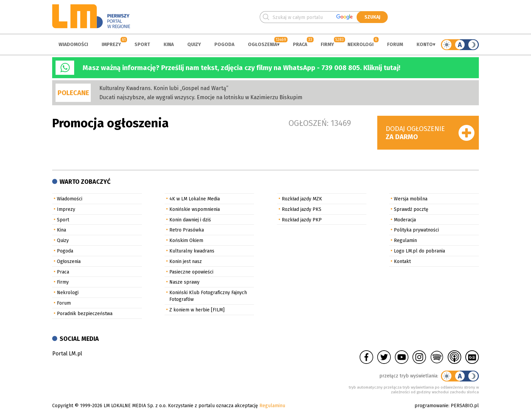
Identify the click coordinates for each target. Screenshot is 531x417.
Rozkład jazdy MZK (302, 199)
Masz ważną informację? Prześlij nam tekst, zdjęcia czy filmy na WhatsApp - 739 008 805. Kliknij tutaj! (241, 68)
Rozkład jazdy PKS (301, 209)
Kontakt (402, 261)
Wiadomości (73, 44)
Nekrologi (360, 44)
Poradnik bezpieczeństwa (84, 313)
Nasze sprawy (184, 282)
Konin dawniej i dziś (190, 220)
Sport (142, 44)
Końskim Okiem (186, 240)
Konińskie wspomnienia (194, 209)
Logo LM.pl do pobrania (419, 251)
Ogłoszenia (262, 44)
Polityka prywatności (416, 230)
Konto (425, 44)
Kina (169, 44)
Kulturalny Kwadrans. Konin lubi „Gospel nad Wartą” (163, 88)
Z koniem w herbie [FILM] (197, 310)
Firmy (327, 44)
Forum (395, 44)
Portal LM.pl (67, 353)
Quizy (194, 44)
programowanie (431, 406)
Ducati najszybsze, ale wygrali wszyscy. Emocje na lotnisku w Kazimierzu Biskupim (200, 97)
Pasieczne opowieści (191, 272)
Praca (300, 44)
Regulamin (405, 240)
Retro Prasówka (186, 230)
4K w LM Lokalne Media (194, 199)
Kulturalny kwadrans (191, 251)
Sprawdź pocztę (411, 209)
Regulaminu (272, 406)
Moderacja (405, 220)
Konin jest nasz (185, 261)
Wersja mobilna (410, 199)
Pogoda (224, 44)
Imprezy (111, 44)
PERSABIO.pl (465, 406)
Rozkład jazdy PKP (302, 220)
